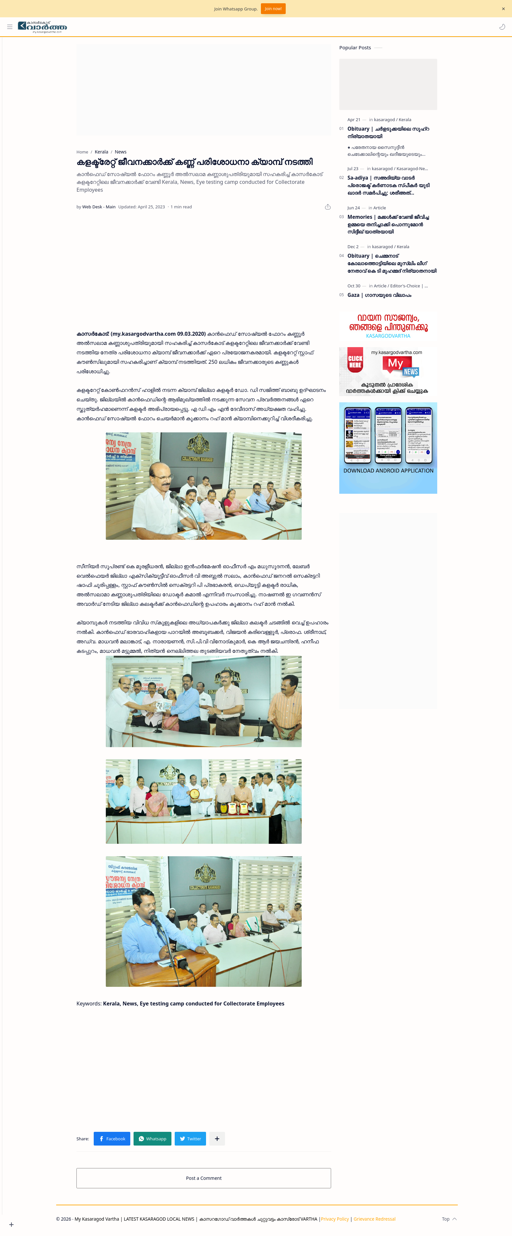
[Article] (391, 211)
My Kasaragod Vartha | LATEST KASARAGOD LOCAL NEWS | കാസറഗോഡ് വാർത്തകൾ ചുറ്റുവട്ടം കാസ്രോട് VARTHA (207, 1222)
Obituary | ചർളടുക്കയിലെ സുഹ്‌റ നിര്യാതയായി (399, 135)
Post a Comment (215, 1181)
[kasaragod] (397, 122)
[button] (500, 27)
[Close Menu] (502, 9)
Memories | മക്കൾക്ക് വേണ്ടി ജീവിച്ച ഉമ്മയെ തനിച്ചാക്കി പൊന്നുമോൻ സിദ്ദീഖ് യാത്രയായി (399, 227)
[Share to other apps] (228, 1142)
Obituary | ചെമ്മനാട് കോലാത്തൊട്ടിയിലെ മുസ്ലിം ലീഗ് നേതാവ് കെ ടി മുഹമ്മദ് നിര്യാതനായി (403, 266)
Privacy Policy (346, 1222)
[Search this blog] (135, 27)
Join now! (273, 8)
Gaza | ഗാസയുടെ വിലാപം (391, 298)
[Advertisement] (215, 92)
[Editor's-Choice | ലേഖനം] (426, 289)
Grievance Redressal (386, 1222)
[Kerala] (416, 122)
